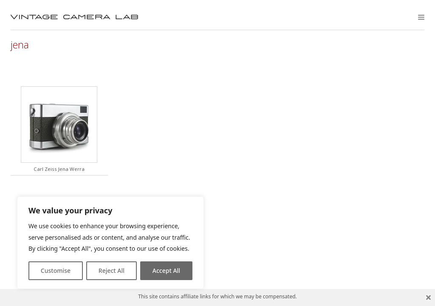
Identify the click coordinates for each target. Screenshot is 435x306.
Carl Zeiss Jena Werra (59, 169)
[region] (110, 242)
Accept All (166, 270)
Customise (56, 270)
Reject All (111, 270)
